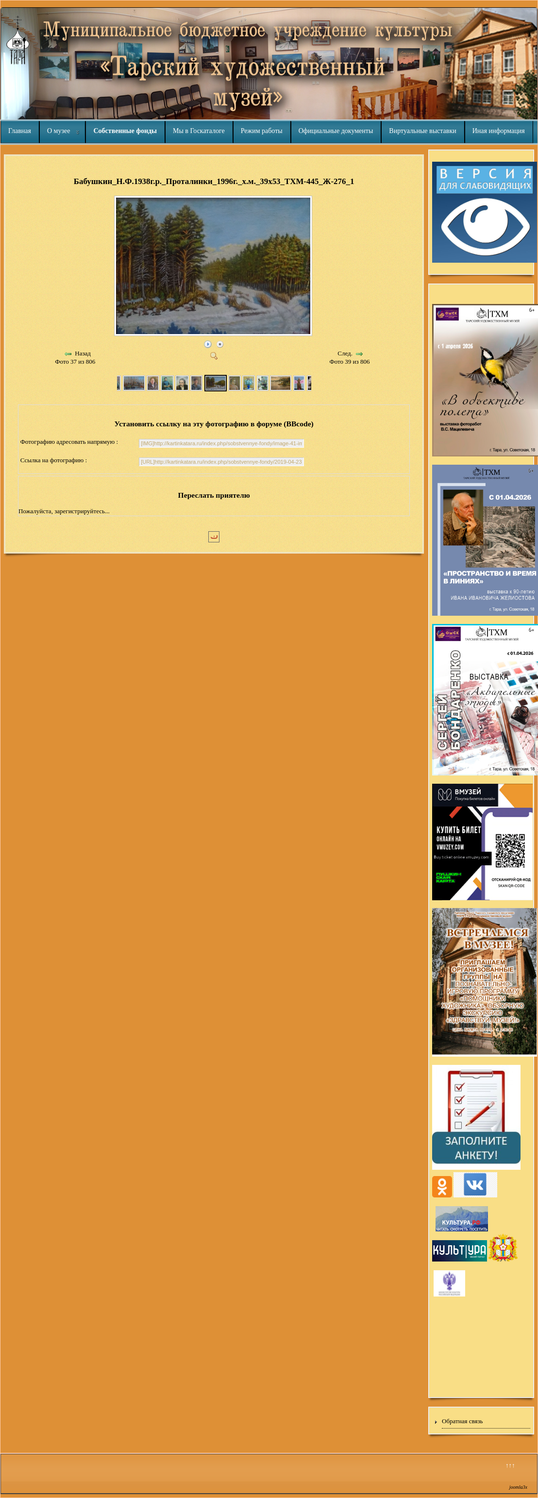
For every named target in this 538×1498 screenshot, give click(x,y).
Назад (83, 353)
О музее (58, 131)
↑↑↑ (510, 1465)
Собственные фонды (125, 131)
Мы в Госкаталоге (199, 131)
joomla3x (518, 1487)
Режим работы (262, 131)
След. (345, 353)
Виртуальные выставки (422, 131)
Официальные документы (336, 131)
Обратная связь (462, 1421)
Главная (19, 131)
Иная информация (498, 131)
